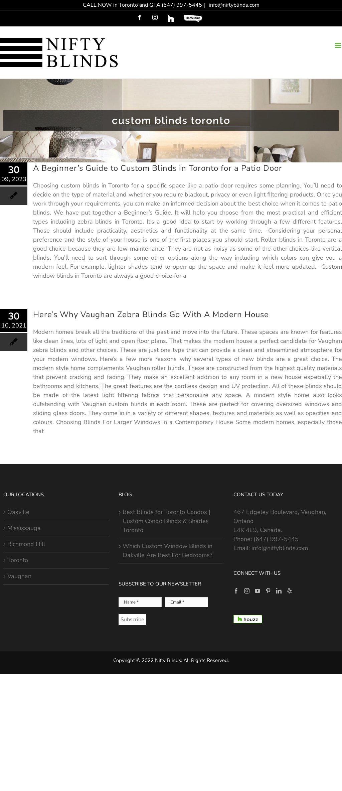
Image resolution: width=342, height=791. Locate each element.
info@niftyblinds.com (233, 5)
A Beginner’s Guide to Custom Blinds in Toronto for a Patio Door (157, 168)
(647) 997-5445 (276, 539)
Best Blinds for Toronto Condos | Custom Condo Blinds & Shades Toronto (166, 521)
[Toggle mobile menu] (338, 45)
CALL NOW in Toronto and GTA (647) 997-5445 (142, 5)
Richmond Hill (26, 544)
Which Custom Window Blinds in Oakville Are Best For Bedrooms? (167, 550)
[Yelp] (289, 591)
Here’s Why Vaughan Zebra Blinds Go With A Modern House (151, 314)
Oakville (18, 512)
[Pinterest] (268, 591)
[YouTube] (257, 591)
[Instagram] (246, 591)
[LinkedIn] (279, 591)
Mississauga (24, 528)
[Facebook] (236, 591)
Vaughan (19, 576)
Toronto (17, 560)
